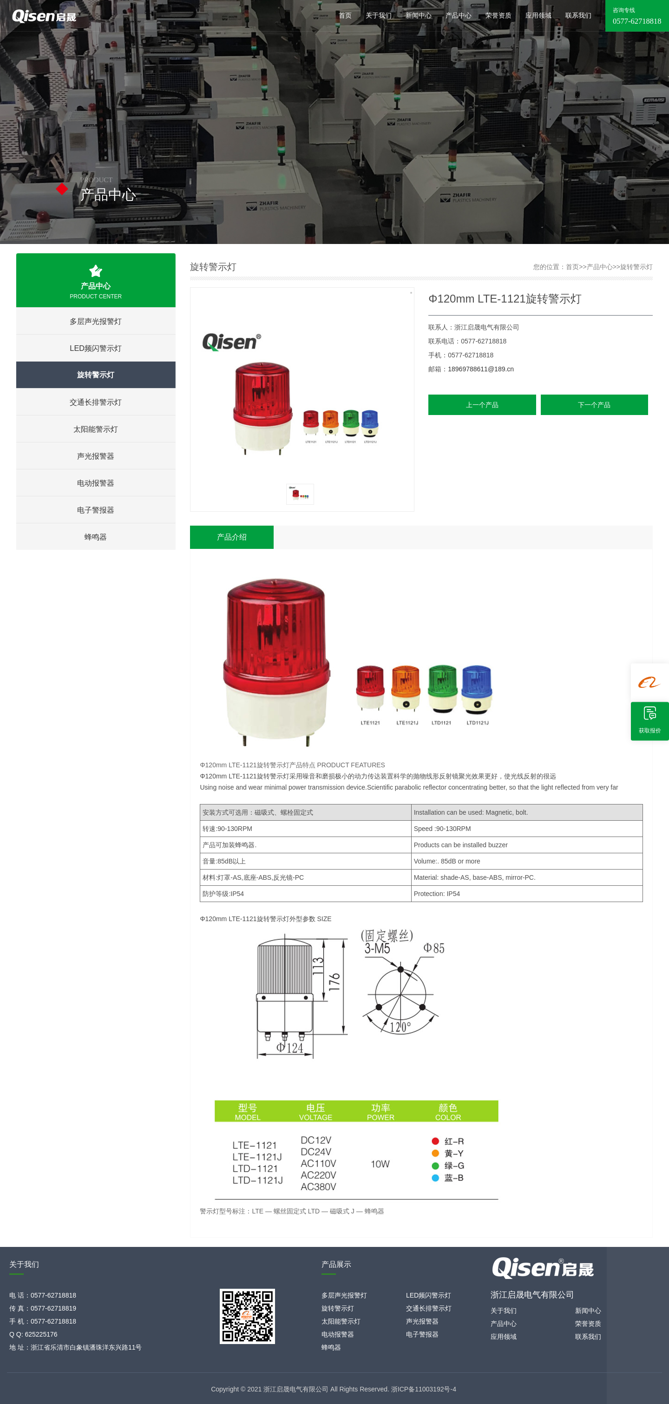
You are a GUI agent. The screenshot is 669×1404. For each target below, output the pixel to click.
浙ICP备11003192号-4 (423, 1389)
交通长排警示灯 (95, 402)
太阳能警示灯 (94, 429)
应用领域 (538, 15)
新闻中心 (419, 15)
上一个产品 (482, 405)
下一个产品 (594, 405)
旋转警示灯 (94, 375)
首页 (345, 15)
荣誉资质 (498, 15)
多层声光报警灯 (95, 321)
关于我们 (379, 15)
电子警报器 (94, 510)
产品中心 (459, 15)
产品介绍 (232, 537)
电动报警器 (94, 483)
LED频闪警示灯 (95, 348)
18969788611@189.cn (481, 369)
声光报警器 (94, 456)
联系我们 (578, 15)
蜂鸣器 (95, 537)
